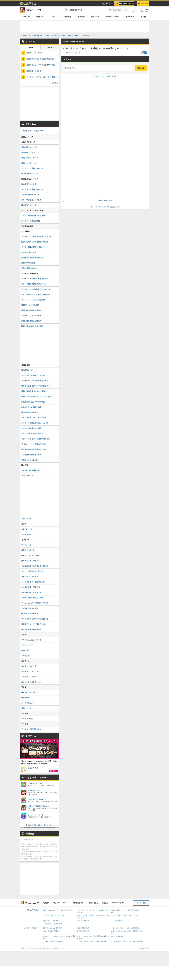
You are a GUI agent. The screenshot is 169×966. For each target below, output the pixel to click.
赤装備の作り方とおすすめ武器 (33, 402)
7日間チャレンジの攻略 (30, 305)
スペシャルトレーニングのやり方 (33, 418)
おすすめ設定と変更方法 (30, 587)
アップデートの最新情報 (30, 221)
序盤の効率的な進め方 (29, 268)
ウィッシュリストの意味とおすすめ (34, 603)
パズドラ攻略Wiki (83, 921)
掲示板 (49, 47)
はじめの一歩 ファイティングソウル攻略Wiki (126, 941)
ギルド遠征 (25, 650)
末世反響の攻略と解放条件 (31, 321)
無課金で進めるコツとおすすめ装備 (34, 242)
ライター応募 (141, 903)
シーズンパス (26, 534)
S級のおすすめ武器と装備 (31, 407)
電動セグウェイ (27, 708)
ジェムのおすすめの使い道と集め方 (34, 566)
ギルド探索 (25, 656)
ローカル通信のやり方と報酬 (32, 598)
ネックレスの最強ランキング (32, 189)
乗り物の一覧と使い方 (29, 692)
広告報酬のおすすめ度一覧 (31, 592)
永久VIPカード (26, 529)
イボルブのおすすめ (28, 252)
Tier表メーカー (27, 545)
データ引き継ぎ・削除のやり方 (33, 582)
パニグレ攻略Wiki (117, 936)
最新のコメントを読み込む (105, 76)
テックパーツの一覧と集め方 (32, 433)
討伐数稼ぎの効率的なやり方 (32, 258)
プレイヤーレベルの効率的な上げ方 (34, 381)
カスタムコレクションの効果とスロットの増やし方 (92, 48)
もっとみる (54, 83)
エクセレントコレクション (31, 682)
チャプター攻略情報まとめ (31, 729)
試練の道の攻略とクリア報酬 (32, 326)
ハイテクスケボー (28, 703)
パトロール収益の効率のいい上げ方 (34, 423)
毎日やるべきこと (28, 550)
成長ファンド (26, 519)
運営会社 (105, 903)
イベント (54, 17)
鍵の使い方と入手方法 (29, 613)
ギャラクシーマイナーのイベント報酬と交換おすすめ (42, 77)
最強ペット (95, 17)
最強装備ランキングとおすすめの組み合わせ (42, 59)
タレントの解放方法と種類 (31, 428)
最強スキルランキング (29, 158)
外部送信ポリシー (79, 903)
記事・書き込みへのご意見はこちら (105, 207)
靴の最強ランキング (28, 205)
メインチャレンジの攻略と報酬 (33, 300)
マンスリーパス (27, 476)
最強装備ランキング (28, 152)
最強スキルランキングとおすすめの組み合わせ (42, 65)
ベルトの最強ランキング (30, 195)
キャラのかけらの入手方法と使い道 (34, 619)
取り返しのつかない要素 (30, 555)
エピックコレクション (29, 677)
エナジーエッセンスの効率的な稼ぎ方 (35, 439)
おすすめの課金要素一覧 (30, 470)
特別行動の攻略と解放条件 (31, 310)
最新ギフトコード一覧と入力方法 (33, 624)
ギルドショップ (27, 645)
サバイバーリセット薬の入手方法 (33, 444)
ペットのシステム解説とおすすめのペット (37, 289)
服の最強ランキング (28, 184)
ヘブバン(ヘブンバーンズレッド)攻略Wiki (125, 928)
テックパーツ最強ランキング (32, 168)
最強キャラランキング (29, 174)
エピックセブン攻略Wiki (51, 931)
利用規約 (46, 903)
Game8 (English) (118, 903)
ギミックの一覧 (27, 719)
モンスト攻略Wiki (117, 921)
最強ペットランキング (34, 53)
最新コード (40, 17)
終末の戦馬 (25, 698)
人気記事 (30, 47)
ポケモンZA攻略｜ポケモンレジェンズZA (57, 910)
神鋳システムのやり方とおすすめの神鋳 (36, 397)
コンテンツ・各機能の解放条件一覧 (34, 279)
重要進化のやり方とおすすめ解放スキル (36, 386)
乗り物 (143, 17)
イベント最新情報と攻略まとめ (33, 216)
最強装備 (81, 17)
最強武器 (68, 17)
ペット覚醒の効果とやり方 (31, 455)
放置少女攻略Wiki (83, 928)
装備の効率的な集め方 (29, 412)
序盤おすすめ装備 (28, 263)
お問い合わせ (93, 903)
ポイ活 (106, 3)
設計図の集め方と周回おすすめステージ (36, 449)
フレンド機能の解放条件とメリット (34, 284)
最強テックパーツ (112, 17)
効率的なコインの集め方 (30, 561)
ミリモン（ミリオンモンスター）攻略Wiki (91, 941)
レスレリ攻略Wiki (83, 931)
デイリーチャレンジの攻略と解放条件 (35, 294)
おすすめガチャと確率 (29, 608)
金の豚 (23, 524)
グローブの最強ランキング (31, 200)
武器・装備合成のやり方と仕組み (33, 391)
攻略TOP (26, 17)
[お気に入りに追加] (115, 10)
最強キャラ (130, 17)
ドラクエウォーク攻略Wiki (52, 924)
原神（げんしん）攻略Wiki (52, 928)
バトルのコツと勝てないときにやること (36, 236)
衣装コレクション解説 (29, 460)
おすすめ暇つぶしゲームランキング (40, 825)
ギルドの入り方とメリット (31, 316)
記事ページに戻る (105, 201)
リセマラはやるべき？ (29, 577)
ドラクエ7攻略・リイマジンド (53, 915)
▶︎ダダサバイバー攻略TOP (33, 131)
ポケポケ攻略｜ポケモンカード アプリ (124, 915)
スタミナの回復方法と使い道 (32, 571)
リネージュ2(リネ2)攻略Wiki (53, 941)
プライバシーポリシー (61, 903)
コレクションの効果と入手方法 (33, 375)
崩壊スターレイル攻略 (51, 921)
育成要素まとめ (27, 370)
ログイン (143, 3)
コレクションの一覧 (28, 666)
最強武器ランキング (34, 71)
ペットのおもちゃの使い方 (31, 629)
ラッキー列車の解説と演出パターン (34, 247)
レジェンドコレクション (30, 671)
